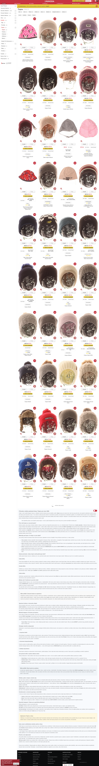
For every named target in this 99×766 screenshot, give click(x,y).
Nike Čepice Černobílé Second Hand (48, 258)
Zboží (4, 3)
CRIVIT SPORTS (68, 57)
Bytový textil (3, 56)
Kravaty (3, 50)
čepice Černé (48, 108)
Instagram (79, 759)
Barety (3, 38)
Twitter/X (79, 756)
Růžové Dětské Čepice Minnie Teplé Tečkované (27, 60)
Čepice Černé (28, 449)
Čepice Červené (48, 449)
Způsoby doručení (36, 756)
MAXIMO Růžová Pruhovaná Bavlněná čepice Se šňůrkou (88, 154)
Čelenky (4, 31)
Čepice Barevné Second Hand (47, 497)
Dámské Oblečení (5, 10)
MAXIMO (88, 150)
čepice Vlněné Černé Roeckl (28, 110)
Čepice (2, 27)
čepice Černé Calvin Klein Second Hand (88, 258)
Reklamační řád (50, 763)
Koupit (23, 47)
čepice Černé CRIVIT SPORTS (68, 61)
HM (68, 302)
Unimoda (28, 57)
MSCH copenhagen (88, 57)
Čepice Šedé (88, 304)
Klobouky (4, 34)
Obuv (2, 17)
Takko (47, 154)
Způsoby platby (35, 759)
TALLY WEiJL (68, 493)
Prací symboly (50, 759)
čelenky (19, 756)
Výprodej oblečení (5, 8)
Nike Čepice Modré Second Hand (27, 258)
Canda (68, 105)
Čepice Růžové (68, 355)
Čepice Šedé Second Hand (88, 402)
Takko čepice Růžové (48, 157)
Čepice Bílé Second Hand (68, 402)
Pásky (2, 43)
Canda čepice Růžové (68, 109)
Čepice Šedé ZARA (88, 355)
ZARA (88, 351)
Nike (28, 254)
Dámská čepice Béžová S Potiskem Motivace (68, 206)
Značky (31, 3)
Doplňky (2, 20)
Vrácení (34, 761)
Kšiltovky (4, 36)
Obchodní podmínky (51, 761)
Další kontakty (65, 758)
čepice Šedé (48, 354)
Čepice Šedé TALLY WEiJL (68, 498)
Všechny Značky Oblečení (52, 756)
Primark (28, 350)
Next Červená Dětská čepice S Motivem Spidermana (28, 208)
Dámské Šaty (35, 765)
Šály (2, 22)
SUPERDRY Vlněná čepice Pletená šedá (47, 205)
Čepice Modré (68, 255)
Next (28, 203)
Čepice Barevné (88, 108)
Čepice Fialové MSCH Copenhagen (88, 61)
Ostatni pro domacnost (6, 41)
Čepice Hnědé (88, 497)
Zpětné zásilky (35, 763)
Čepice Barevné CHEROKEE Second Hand (88, 206)
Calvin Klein (88, 254)
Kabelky (2, 53)
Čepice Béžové (48, 59)
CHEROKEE (88, 201)
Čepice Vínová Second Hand (28, 157)
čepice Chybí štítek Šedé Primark (27, 355)
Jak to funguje (93, 3)
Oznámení (17, 3)
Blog (48, 754)
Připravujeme (4, 58)
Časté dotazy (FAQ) (36, 754)
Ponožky (3, 25)
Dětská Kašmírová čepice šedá (68, 157)
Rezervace (60, 3)
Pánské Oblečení (4, 13)
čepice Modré (28, 307)
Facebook (79, 754)
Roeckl (27, 105)
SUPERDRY (48, 201)
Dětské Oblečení (4, 15)
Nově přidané (4, 5)
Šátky (2, 48)
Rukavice (3, 46)
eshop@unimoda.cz (66, 756)
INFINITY (48, 350)
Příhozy (45, 3)
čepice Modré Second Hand (28, 497)
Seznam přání (76, 3)
